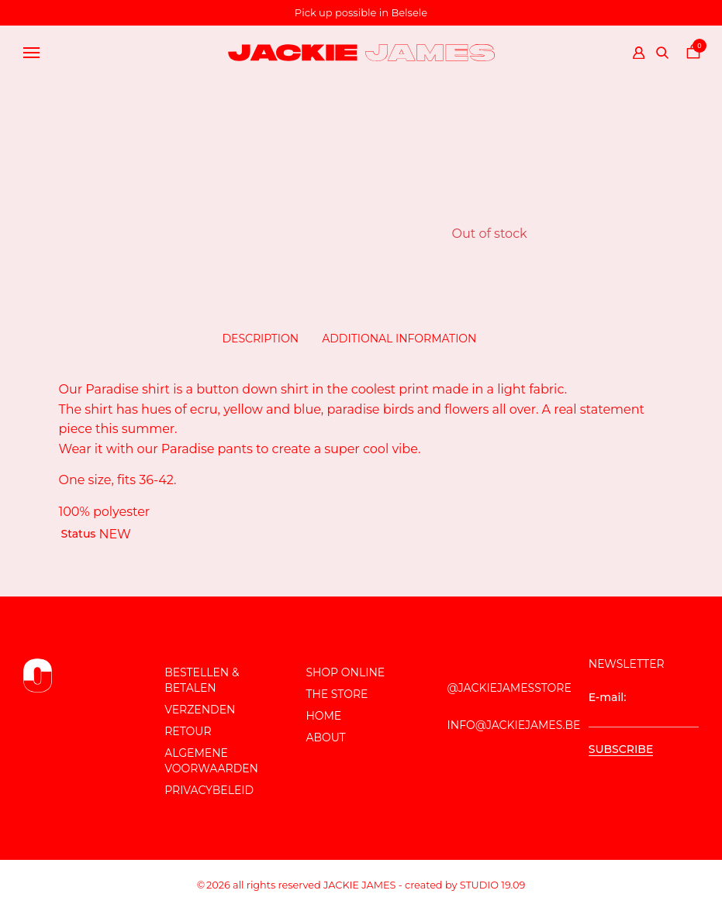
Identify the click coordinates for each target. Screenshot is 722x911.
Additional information (399, 338)
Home (323, 716)
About (325, 737)
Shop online (345, 672)
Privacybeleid (209, 790)
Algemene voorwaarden (211, 760)
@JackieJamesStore (509, 688)
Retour (187, 731)
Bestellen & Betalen (201, 680)
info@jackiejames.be (514, 725)
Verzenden (199, 710)
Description (261, 338)
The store (337, 694)
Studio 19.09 (493, 885)
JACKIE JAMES (359, 885)
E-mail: (644, 708)
